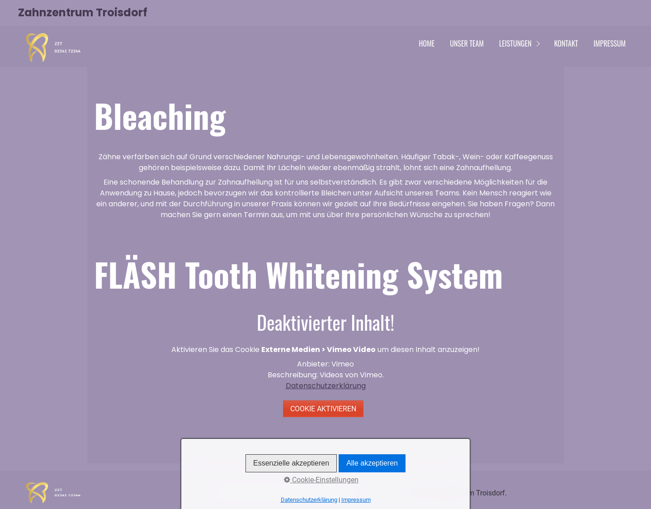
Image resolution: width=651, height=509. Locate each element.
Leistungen (515, 43)
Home (427, 43)
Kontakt (566, 43)
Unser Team (467, 43)
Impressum (610, 43)
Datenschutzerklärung (326, 386)
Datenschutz (293, 493)
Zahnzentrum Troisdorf (82, 12)
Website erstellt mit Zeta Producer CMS (571, 493)
